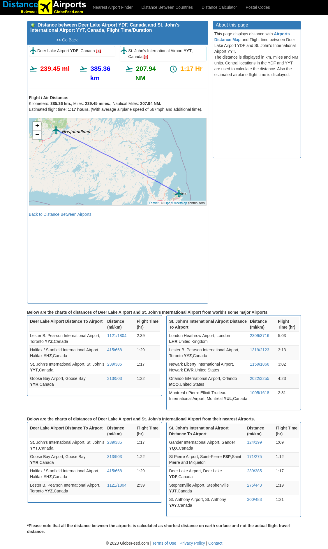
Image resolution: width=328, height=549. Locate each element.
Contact (215, 543)
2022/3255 (259, 378)
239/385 (114, 364)
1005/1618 (259, 392)
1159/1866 (259, 364)
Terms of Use (164, 543)
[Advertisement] (118, 258)
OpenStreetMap (175, 203)
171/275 (254, 456)
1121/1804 (116, 335)
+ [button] (37, 126)
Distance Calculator (219, 7)
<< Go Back (67, 40)
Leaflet (153, 203)
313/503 (114, 378)
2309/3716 (259, 335)
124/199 (254, 442)
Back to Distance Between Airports (60, 214)
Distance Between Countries (167, 7)
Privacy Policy (193, 543)
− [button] (37, 135)
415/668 (114, 350)
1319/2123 (259, 350)
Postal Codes (258, 7)
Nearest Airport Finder (113, 7)
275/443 (254, 485)
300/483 (254, 499)
